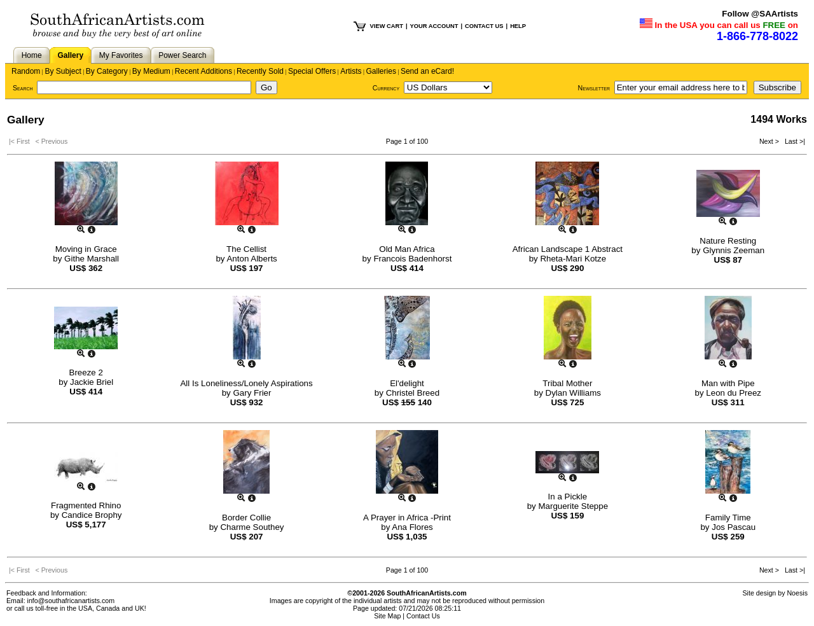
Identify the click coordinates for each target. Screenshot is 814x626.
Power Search (182, 55)
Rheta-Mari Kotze (573, 258)
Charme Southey (252, 527)
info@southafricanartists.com (71, 600)
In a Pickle (568, 496)
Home (32, 55)
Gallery (70, 55)
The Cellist (246, 249)
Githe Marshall (91, 258)
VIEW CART (386, 26)
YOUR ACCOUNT (434, 26)
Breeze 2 (86, 372)
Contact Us (423, 616)
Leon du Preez (733, 393)
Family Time (728, 517)
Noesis (797, 593)
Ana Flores (412, 527)
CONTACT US (484, 26)
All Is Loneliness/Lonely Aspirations (246, 383)
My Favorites (121, 55)
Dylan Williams (573, 393)
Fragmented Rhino (86, 505)
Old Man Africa (406, 249)
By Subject (63, 71)
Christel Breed (412, 393)
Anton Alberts (251, 258)
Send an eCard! (427, 71)
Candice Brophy (92, 515)
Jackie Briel (91, 382)
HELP (518, 26)
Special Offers (312, 71)
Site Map (387, 616)
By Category (107, 71)
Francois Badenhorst (412, 258)
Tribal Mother (567, 383)
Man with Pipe (728, 383)
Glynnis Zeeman (733, 250)
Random (25, 71)
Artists (350, 71)
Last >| (793, 141)
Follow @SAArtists (760, 13)
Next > (770, 141)
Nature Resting (728, 241)
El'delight (407, 383)
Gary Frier (252, 393)
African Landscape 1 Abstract (568, 249)
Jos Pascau (733, 527)
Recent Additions (203, 71)
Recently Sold (260, 71)
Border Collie (246, 517)
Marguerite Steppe (573, 506)
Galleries (381, 71)
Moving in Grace (86, 249)
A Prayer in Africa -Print (407, 517)
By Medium (151, 71)
